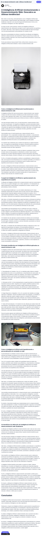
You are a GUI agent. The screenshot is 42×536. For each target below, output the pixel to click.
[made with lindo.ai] (5, 534)
